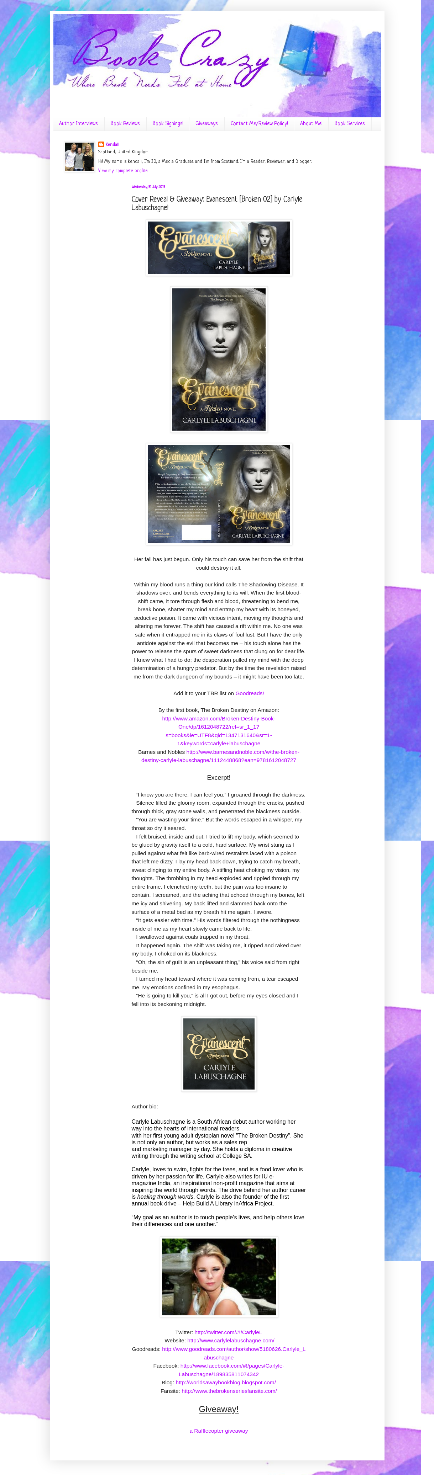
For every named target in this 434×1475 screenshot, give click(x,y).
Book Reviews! (126, 124)
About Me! (311, 124)
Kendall (112, 145)
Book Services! (350, 124)
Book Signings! (168, 124)
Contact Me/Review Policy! (259, 124)
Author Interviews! (79, 124)
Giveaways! (207, 124)
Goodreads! (249, 693)
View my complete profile (123, 171)
